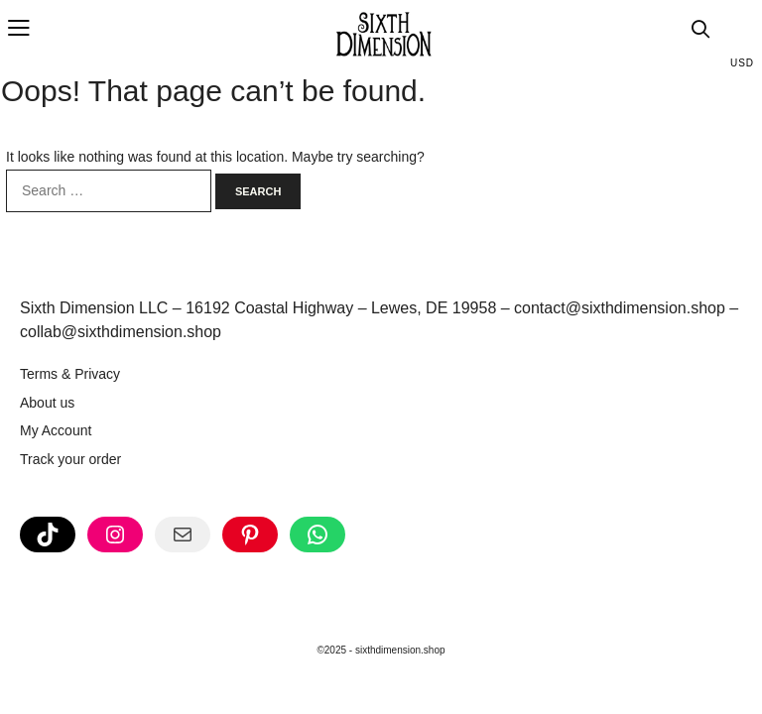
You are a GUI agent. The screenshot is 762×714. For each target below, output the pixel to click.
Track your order (70, 459)
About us (47, 403)
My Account (55, 430)
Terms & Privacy (70, 374)
